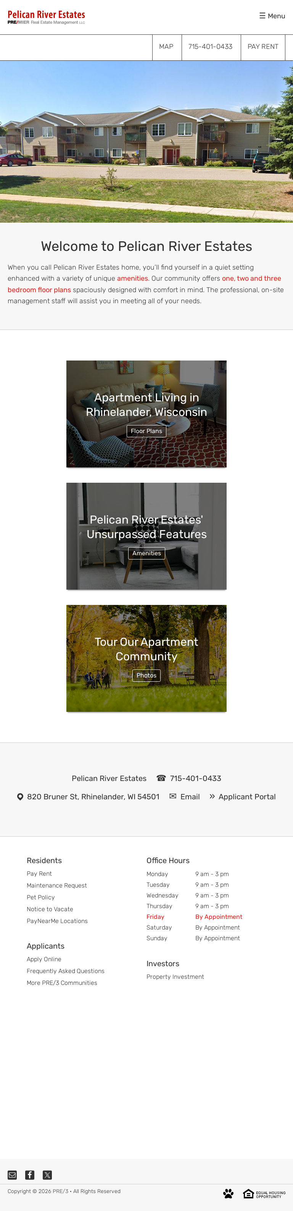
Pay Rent (39, 873)
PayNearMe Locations (57, 921)
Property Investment (175, 976)
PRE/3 (60, 1191)
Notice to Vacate (50, 909)
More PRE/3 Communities (62, 982)
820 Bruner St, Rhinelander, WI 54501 (93, 796)
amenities (132, 278)
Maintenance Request (57, 885)
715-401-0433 (195, 778)
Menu (276, 16)
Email (190, 796)
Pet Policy (41, 897)
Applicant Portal (247, 796)
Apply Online (44, 959)
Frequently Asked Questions (66, 971)
